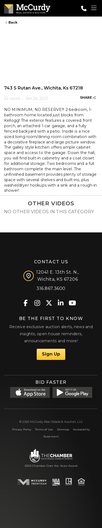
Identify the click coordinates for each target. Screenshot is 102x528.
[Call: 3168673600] (84, 8)
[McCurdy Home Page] (27, 7)
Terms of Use (44, 429)
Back (11, 22)
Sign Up (51, 354)
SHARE (88, 97)
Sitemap (63, 429)
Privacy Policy (22, 429)
